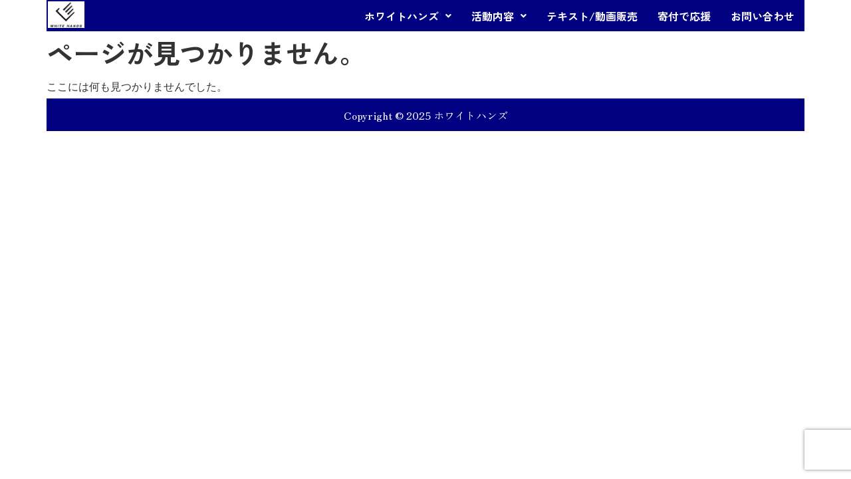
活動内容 (499, 16)
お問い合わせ (762, 16)
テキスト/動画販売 (592, 16)
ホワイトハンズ (407, 16)
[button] (407, 16)
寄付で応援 (684, 16)
